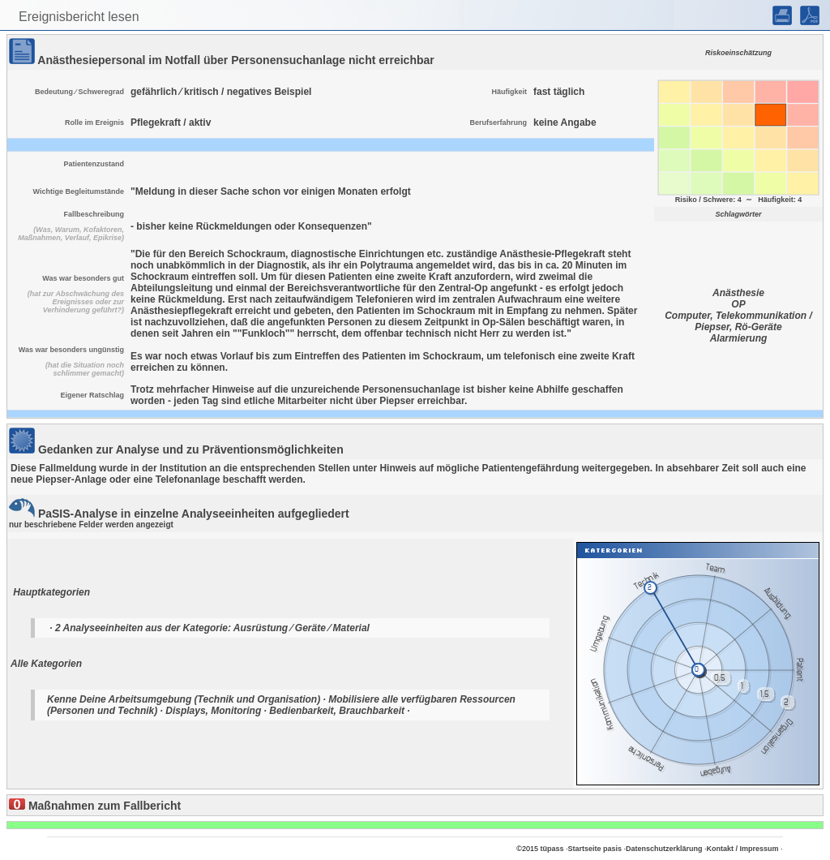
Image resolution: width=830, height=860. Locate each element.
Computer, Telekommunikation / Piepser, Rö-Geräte (738, 321)
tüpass (551, 849)
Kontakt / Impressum (743, 849)
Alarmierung (739, 338)
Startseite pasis (594, 849)
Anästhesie (738, 293)
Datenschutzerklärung (664, 849)
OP (738, 304)
